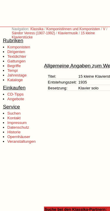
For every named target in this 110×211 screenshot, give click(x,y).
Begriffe (14, 66)
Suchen (14, 113)
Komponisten (18, 47)
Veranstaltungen (21, 141)
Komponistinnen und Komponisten (73, 29)
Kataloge (15, 80)
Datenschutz (18, 127)
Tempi (12, 70)
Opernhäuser (18, 137)
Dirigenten (16, 52)
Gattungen (16, 61)
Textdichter (16, 56)
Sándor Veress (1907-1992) (33, 33)
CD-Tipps (15, 94)
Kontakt (14, 118)
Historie (14, 132)
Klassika (36, 29)
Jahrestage (17, 75)
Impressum (17, 122)
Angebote (15, 99)
